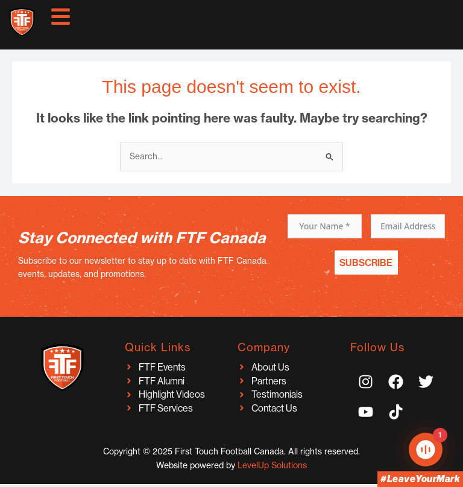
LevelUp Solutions (272, 465)
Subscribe (365, 262)
